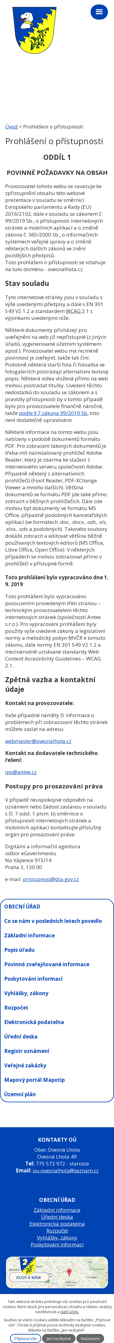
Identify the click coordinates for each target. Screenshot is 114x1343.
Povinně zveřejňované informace (46, 964)
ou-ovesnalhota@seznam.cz (66, 1170)
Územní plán (20, 1094)
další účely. (69, 1311)
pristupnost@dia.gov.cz (51, 879)
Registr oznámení (26, 1050)
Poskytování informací (33, 978)
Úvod (11, 126)
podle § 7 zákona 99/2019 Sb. (53, 413)
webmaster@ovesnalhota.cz (38, 741)
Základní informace (29, 935)
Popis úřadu (19, 949)
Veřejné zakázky (25, 1065)
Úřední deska (21, 1036)
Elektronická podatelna (34, 1022)
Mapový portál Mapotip (34, 1079)
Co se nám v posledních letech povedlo (53, 921)
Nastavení (90, 1338)
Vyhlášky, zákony (26, 993)
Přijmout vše (25, 1338)
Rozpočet (16, 1007)
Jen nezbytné (59, 1338)
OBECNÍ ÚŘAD (22, 906)
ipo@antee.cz (21, 772)
